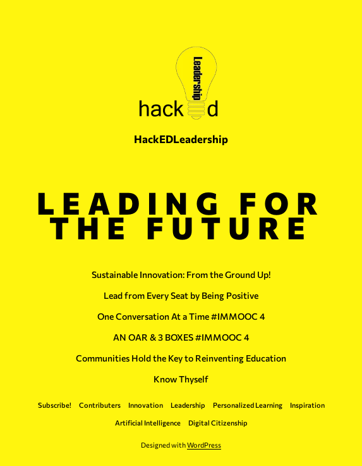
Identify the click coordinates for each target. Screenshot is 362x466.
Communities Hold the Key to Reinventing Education (181, 358)
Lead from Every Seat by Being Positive (181, 296)
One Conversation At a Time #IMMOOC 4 (181, 317)
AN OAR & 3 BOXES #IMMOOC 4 (181, 337)
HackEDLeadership (181, 138)
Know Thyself (181, 379)
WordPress (204, 445)
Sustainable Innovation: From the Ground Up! (181, 275)
